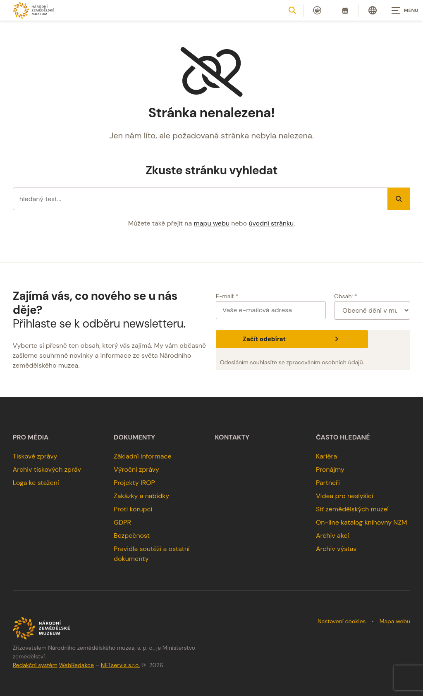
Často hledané (343, 437)
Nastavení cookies (342, 621)
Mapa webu (395, 621)
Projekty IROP (134, 482)
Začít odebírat (292, 339)
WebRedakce (76, 665)
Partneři (328, 482)
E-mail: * (227, 296)
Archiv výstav (336, 548)
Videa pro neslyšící (344, 496)
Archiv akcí (332, 535)
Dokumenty (134, 437)
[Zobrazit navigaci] (402, 10)
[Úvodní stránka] (33, 10)
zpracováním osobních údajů (324, 362)
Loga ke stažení (36, 482)
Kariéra (326, 456)
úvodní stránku (271, 223)
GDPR (122, 522)
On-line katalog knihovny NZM (361, 522)
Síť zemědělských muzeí (352, 509)
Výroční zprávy (136, 469)
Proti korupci (133, 509)
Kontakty (232, 437)
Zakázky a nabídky (141, 496)
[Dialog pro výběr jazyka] (372, 10)
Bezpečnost (132, 535)
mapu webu (212, 223)
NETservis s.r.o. (120, 665)
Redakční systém (35, 665)
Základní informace (143, 456)
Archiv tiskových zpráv (47, 469)
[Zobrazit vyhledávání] (292, 10)
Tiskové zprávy (35, 456)
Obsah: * (345, 296)
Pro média (31, 437)
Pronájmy (330, 469)
